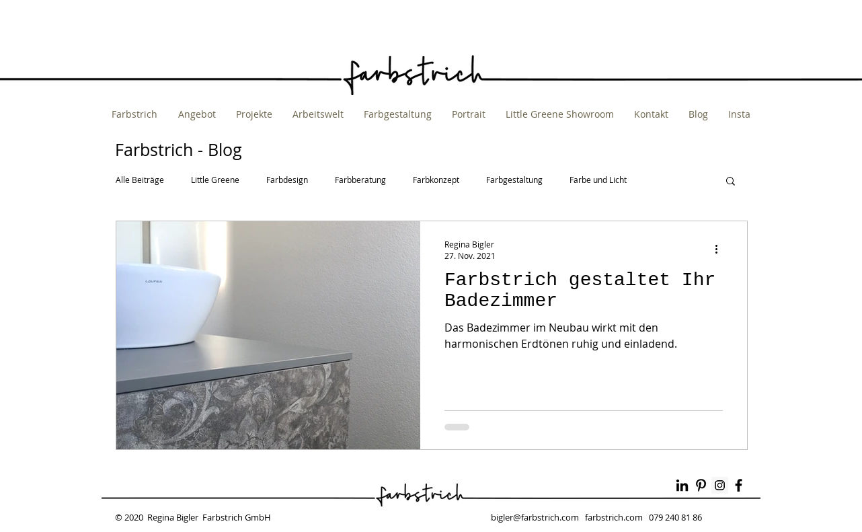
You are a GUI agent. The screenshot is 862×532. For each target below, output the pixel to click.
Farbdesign (287, 180)
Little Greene (215, 180)
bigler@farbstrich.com (535, 517)
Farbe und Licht (598, 180)
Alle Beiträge (140, 180)
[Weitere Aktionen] (721, 249)
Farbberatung (360, 180)
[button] (730, 182)
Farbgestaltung (514, 180)
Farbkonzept (436, 180)
